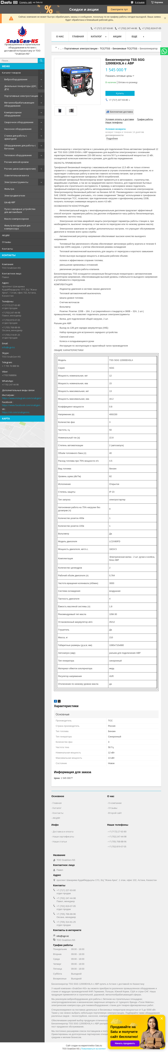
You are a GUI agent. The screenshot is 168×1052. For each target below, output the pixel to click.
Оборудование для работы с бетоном (20, 147)
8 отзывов (140, 2)
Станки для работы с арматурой (15, 137)
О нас (60, 36)
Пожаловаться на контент (93, 1049)
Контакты (7, 248)
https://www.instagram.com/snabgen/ (21, 398)
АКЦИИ (5, 235)
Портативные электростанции (21, 95)
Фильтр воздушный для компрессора (17, 227)
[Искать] (41, 60)
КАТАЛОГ (96, 36)
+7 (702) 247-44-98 (117, 836)
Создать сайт (25, 2)
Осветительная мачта (16, 175)
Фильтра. (9, 188)
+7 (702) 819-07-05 (117, 846)
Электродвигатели (14, 195)
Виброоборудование (15, 79)
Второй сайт (115, 812)
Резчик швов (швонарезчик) (20, 168)
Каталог (57, 807)
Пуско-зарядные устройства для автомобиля (19, 210)
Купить (120, 93)
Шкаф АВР (9, 202)
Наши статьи (60, 841)
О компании (115, 802)
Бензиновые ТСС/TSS (125, 48)
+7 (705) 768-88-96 (117, 841)
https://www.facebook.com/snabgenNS (22, 405)
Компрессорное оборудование (13, 114)
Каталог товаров (11, 72)
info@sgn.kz (8, 347)
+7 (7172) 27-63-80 (117, 831)
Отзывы (6, 242)
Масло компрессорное (16, 218)
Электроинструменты (16, 182)
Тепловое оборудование (18, 155)
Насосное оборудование (18, 128)
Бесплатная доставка (121, 112)
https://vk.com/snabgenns (15, 412)
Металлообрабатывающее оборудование (19, 104)
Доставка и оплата (63, 831)
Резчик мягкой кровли (16, 162)
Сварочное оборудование (18, 122)
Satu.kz (98, 1045)
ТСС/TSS (105, 48)
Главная (78, 36)
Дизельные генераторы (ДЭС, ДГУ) (20, 88)
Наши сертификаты (63, 836)
